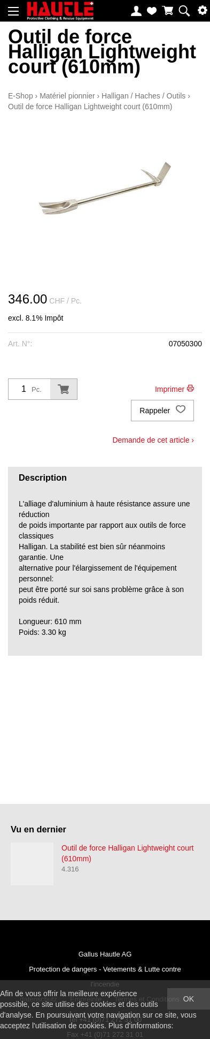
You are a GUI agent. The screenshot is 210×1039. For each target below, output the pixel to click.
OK (188, 999)
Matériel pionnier (67, 96)
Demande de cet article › (153, 440)
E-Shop (20, 96)
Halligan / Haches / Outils (143, 96)
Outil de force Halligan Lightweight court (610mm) (90, 106)
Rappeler (162, 410)
